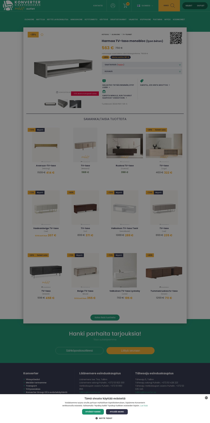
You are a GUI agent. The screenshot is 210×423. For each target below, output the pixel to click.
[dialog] (105, 211)
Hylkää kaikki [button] (117, 411)
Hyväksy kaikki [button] (93, 411)
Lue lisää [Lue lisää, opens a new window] (144, 405)
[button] (105, 418)
